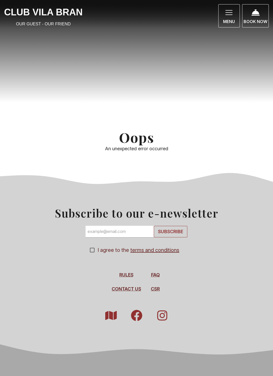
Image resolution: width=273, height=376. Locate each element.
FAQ (155, 275)
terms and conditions (154, 250)
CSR (155, 289)
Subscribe (170, 231)
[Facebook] (136, 315)
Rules (126, 275)
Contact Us (126, 289)
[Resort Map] (111, 315)
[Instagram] (162, 315)
